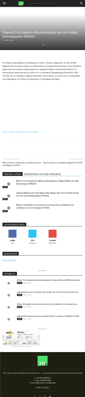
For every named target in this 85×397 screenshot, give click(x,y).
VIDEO (5, 187)
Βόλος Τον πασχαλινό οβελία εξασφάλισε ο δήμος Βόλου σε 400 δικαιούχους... (49, 280)
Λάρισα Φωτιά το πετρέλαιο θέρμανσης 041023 (63, 163)
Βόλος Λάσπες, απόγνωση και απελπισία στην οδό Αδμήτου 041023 (21, 164)
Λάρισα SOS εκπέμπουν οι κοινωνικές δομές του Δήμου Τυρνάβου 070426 (48, 316)
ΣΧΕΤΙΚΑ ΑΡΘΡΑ (12, 174)
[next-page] (8, 217)
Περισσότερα (9, 260)
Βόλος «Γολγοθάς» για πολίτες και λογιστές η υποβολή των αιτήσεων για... (47, 304)
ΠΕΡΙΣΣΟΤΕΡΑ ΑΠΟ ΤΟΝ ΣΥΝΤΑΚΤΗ (42, 174)
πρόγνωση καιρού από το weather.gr (21, 346)
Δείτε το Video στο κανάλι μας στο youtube (20, 132)
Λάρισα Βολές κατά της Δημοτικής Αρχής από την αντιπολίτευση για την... (48, 292)
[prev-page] (4, 217)
